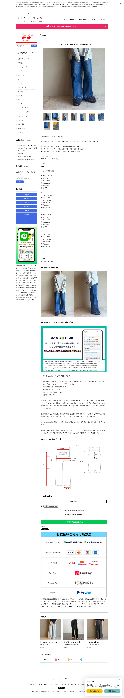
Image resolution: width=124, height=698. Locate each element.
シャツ (20, 79)
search (34, 46)
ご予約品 (20, 132)
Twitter (26, 199)
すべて (46, 659)
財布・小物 (21, 124)
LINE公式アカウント (26, 202)
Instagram (26, 195)
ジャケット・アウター (24, 67)
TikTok (26, 214)
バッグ (20, 104)
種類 (42, 506)
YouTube (26, 210)
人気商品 (20, 63)
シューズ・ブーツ (23, 108)
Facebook (26, 206)
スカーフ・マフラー (24, 116)
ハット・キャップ (23, 112)
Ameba (26, 222)
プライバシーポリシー (24, 156)
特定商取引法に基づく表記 (26, 159)
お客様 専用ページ (23, 59)
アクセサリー (22, 120)
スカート (20, 91)
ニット (20, 83)
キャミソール (22, 99)
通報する (43, 526)
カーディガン (22, 87)
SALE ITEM (21, 128)
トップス (20, 71)
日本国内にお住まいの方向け (74, 514)
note (26, 218)
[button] (83, 19)
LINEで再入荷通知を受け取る (74, 522)
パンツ (20, 95)
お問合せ (20, 153)
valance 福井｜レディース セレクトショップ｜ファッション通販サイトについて (26, 148)
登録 (20, 182)
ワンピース (21, 75)
